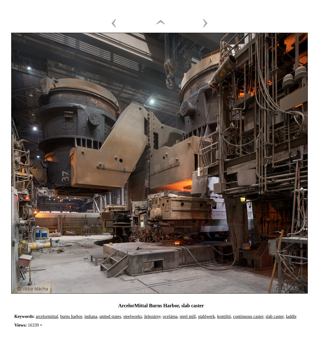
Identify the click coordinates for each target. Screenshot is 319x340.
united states (110, 316)
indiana (90, 316)
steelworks (132, 316)
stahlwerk (206, 316)
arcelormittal (47, 316)
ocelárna (170, 316)
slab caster (274, 316)
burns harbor (71, 316)
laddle (291, 316)
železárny (152, 316)
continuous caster (248, 316)
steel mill (188, 316)
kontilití (224, 316)
